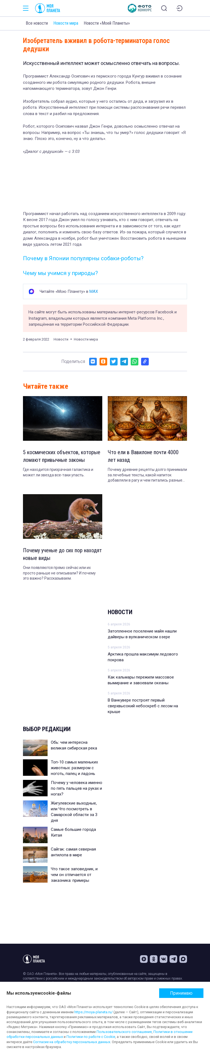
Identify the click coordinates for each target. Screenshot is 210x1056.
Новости (120, 612)
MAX (93, 291)
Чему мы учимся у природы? (60, 273)
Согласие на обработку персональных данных (71, 1042)
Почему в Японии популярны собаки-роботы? (83, 258)
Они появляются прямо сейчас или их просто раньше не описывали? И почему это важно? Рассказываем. (59, 572)
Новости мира (65, 23)
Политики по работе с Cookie (90, 1037)
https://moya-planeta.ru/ (93, 1012)
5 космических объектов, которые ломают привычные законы (61, 456)
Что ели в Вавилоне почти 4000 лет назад (143, 456)
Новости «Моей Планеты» (107, 23)
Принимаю (181, 993)
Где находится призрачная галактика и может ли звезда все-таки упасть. (58, 472)
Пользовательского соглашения (124, 1032)
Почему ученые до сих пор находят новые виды (62, 554)
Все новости (37, 23)
